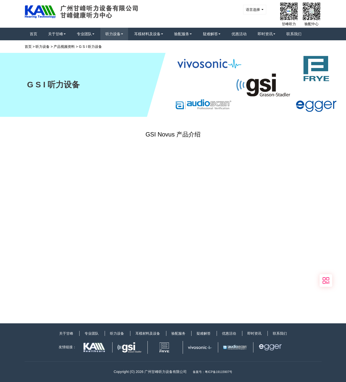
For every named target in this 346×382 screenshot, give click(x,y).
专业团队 (85, 34)
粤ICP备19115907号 (218, 372)
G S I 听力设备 (90, 47)
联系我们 (293, 34)
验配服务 (183, 34)
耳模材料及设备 (148, 34)
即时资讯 (266, 34)
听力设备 (114, 34)
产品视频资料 (64, 47)
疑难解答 (211, 34)
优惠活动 (239, 34)
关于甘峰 (57, 34)
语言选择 (254, 10)
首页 (33, 34)
